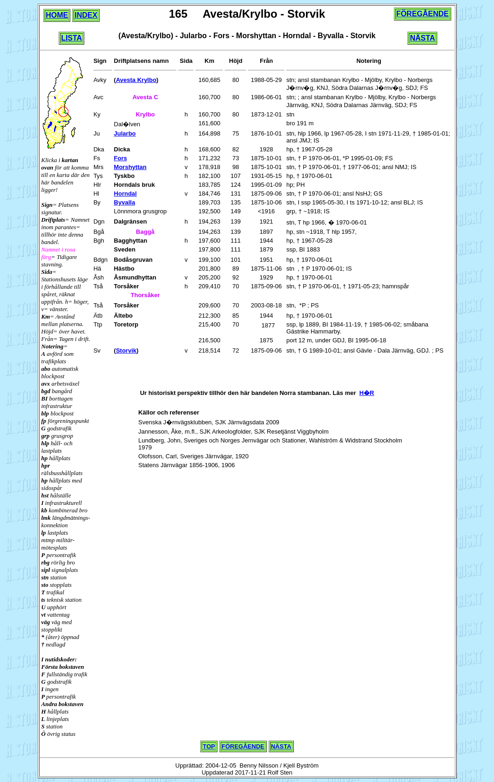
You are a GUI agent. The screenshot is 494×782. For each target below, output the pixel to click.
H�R (366, 392)
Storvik (126, 350)
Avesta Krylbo (136, 79)
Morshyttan (130, 166)
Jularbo (125, 133)
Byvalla (124, 202)
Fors (120, 158)
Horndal (125, 193)
